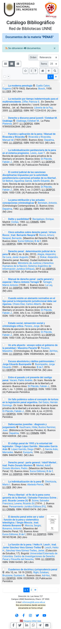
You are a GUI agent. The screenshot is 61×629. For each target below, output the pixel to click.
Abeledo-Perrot (35, 484)
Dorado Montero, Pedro (14, 468)
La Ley (48, 285)
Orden (33, 57)
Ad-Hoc (53, 350)
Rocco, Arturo (46, 235)
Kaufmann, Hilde (28, 427)
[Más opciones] (31, 71)
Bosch (41, 88)
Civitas (15, 222)
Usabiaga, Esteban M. (27, 120)
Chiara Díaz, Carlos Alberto (27, 304)
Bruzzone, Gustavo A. (13, 575)
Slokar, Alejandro (49, 257)
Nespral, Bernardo (12, 238)
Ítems (44, 63)
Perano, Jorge (32, 326)
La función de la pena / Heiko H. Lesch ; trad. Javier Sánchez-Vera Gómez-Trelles (29, 546)
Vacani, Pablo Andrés (21, 380)
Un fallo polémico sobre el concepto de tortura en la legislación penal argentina (30, 401)
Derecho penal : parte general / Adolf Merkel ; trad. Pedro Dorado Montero (29, 464)
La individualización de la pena (24, 481)
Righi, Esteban (40, 572)
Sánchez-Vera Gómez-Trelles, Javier (25, 550)
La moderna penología (20, 85)
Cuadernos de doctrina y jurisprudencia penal (32, 569)
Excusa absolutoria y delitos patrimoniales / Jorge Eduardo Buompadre (29, 363)
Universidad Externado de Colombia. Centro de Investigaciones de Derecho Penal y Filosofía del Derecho (29, 556)
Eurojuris (27, 452)
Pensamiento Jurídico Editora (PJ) (27, 506)
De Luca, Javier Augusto (15, 257)
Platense (7, 123)
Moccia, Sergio (33, 525)
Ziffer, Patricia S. (31, 101)
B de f (38, 241)
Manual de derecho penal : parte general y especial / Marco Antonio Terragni (27, 280)
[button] (35, 71)
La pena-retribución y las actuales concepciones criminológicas (23, 201)
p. (50, 76)
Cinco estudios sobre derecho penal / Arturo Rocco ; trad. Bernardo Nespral (29, 234)
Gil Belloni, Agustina (13, 180)
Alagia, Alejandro (46, 254)
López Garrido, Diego (22, 449)
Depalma (49, 139)
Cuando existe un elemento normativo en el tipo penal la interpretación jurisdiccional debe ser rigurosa (29, 301)
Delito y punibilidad (18, 219)
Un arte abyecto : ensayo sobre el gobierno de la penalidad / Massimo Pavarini (30, 346)
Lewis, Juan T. (37, 153)
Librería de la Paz (43, 107)
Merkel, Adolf (43, 465)
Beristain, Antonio (47, 202)
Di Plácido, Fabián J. (39, 386)
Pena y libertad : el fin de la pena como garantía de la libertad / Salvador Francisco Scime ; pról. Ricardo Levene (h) (29, 497)
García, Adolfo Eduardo (37, 180)
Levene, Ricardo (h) (24, 503)
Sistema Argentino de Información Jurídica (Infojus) (26, 267)
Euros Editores (25, 241)
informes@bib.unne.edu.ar (33, 602)
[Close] (55, 48)
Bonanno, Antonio (12, 528)
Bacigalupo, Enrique (43, 219)
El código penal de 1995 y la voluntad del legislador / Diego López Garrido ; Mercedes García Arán (30, 446)
